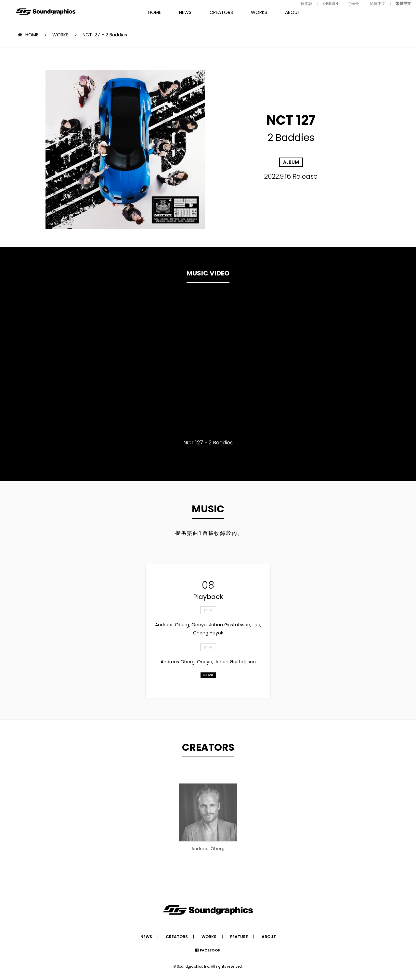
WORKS (259, 12)
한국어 (354, 3)
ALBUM (291, 162)
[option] (208, 366)
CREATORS (221, 12)
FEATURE (239, 936)
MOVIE (208, 675)
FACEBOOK (210, 950)
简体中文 (377, 3)
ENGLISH (330, 3)
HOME (154, 12)
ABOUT (292, 12)
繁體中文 (403, 3)
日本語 (306, 3)
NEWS (185, 12)
